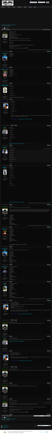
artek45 (4, 167)
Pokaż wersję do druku (5, 425)
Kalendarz (30, 7)
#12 (49, 266)
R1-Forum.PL (3, 7)
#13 (49, 283)
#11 (49, 248)
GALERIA (13, 7)
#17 (49, 352)
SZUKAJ (25, 7)
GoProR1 (4, 229)
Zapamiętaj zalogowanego (34, 3)
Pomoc (35, 7)
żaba (4, 127)
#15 (49, 322)
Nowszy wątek (9, 415)
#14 (49, 302)
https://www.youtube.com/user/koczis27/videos (25, 119)
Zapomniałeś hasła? (40, 3)
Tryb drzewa (44, 29)
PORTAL (9, 7)
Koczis (49, 49)
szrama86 (4, 53)
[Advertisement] (26, 16)
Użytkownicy (19, 7)
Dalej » (7, 417)
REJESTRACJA (48, 3)
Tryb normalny (48, 29)
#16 (49, 338)
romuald (4, 147)
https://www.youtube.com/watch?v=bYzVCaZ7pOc (16, 143)
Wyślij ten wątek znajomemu (5, 426)
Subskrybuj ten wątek (5, 427)
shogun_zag (4, 69)
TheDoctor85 (4, 85)
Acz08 (4, 283)
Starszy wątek (4, 415)
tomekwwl (4, 266)
